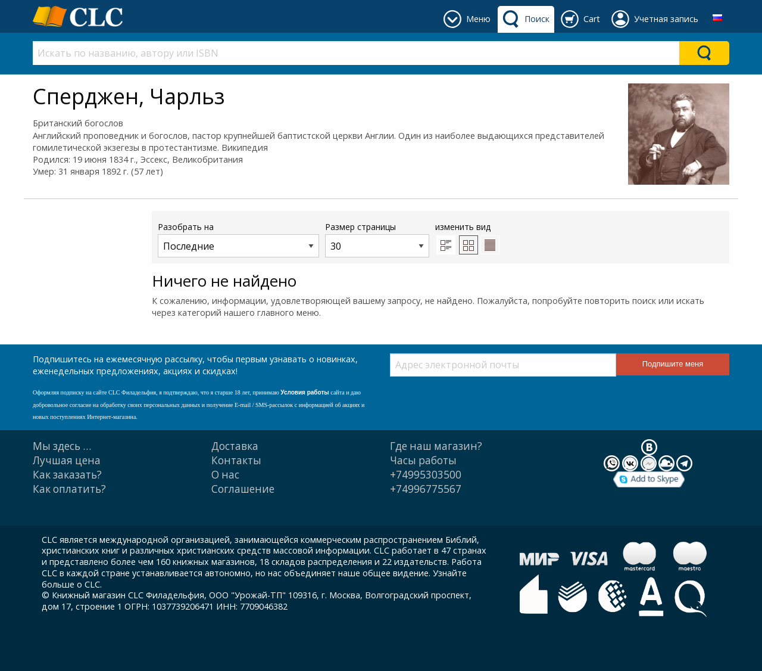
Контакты (236, 460)
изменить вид (467, 237)
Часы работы (423, 460)
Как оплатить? (69, 489)
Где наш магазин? (436, 446)
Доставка (234, 446)
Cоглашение (242, 489)
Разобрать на (238, 239)
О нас (225, 474)
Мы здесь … (62, 446)
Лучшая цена (67, 460)
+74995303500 (425, 474)
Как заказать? (67, 474)
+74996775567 (425, 489)
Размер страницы (377, 239)
